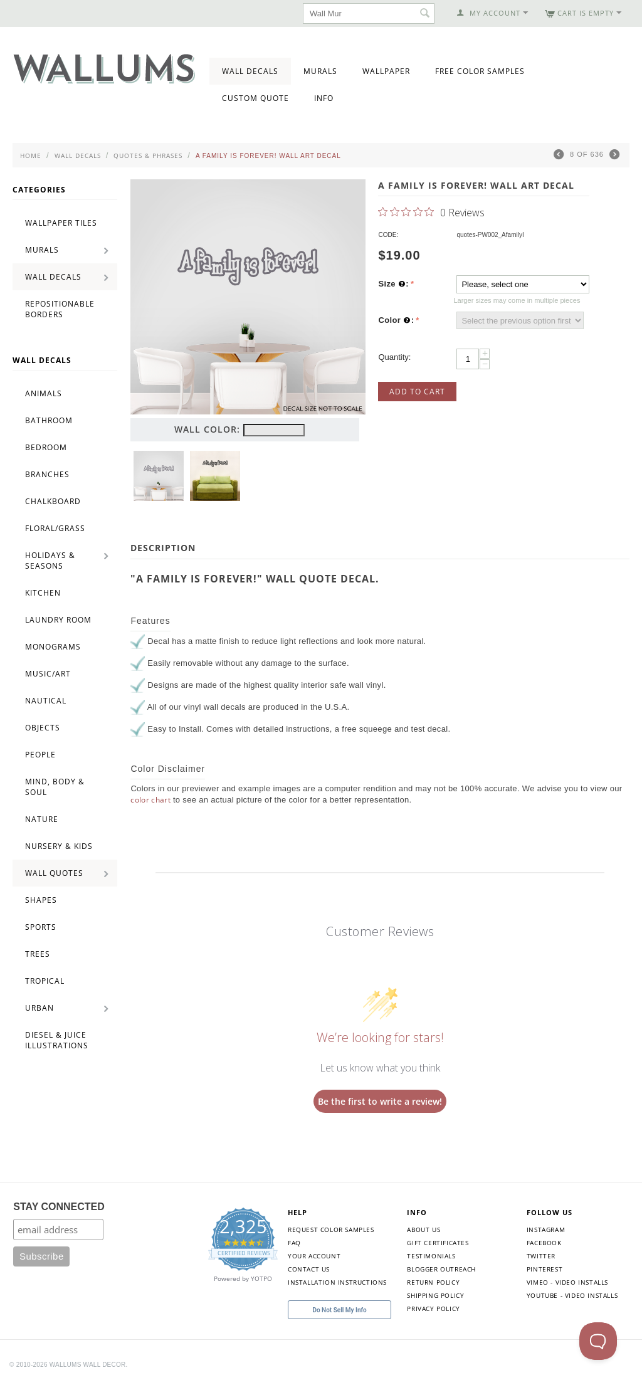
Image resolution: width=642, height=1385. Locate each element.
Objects (42, 727)
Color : (396, 320)
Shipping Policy (435, 1295)
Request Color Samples (331, 1229)
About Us (423, 1229)
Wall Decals (250, 71)
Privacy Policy (433, 1308)
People (40, 754)
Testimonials (431, 1255)
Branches (47, 474)
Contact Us (309, 1269)
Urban (39, 1008)
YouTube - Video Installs (572, 1295)
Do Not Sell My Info (339, 1310)
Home (30, 155)
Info (324, 98)
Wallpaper (386, 71)
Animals (43, 393)
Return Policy (433, 1282)
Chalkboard (53, 501)
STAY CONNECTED (59, 1206)
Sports (40, 927)
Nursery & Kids (59, 846)
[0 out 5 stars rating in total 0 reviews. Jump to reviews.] (431, 212)
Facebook (544, 1242)
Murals (320, 71)
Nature (41, 819)
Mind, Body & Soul (55, 787)
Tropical (45, 981)
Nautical (45, 700)
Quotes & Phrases (147, 155)
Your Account (314, 1255)
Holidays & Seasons (50, 560)
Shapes (41, 900)
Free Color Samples (480, 71)
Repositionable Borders (60, 309)
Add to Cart (417, 391)
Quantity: (394, 357)
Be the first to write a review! (380, 1101)
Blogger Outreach (441, 1269)
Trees (37, 954)
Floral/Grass (55, 528)
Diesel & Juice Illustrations (56, 1040)
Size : (393, 284)
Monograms (53, 646)
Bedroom (46, 447)
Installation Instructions (337, 1282)
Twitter (541, 1255)
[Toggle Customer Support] (598, 1341)
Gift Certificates (437, 1242)
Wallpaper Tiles (61, 223)
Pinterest (544, 1269)
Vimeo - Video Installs (567, 1282)
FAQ (294, 1242)
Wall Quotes (54, 873)
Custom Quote (255, 98)
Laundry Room (58, 619)
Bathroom (49, 420)
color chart (150, 799)
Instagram (546, 1229)
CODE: (388, 234)
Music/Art (48, 673)
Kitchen (43, 592)
